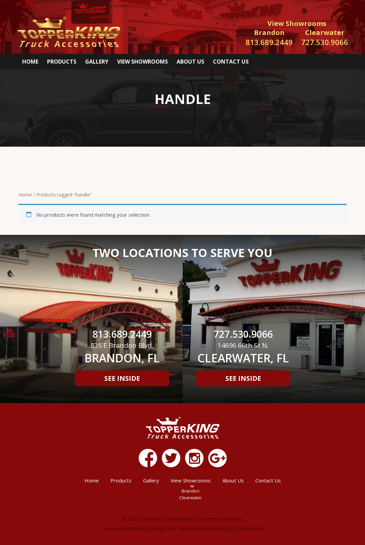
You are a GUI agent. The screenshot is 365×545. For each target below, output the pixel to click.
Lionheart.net (248, 528)
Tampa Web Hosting (201, 528)
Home (30, 61)
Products (61, 61)
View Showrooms (142, 61)
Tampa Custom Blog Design (133, 528)
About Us (190, 61)
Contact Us (231, 61)
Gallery (96, 61)
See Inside (122, 378)
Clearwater (190, 498)
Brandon (190, 491)
